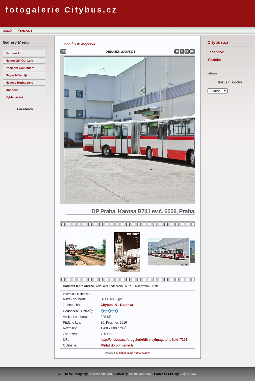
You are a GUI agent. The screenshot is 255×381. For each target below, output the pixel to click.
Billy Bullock (188, 374)
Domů (7, 30)
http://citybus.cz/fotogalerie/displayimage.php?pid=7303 (144, 340)
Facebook (216, 52)
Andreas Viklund (100, 374)
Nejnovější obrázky (19, 60)
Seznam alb (14, 53)
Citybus (107, 305)
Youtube (214, 60)
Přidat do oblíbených (117, 345)
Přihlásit (25, 30)
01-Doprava (86, 44)
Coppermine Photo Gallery (134, 353)
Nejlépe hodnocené (19, 82)
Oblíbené (12, 90)
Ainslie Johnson (140, 374)
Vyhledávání (14, 97)
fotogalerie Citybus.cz (61, 9)
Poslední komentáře (20, 68)
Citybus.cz (218, 42)
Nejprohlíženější (17, 75)
